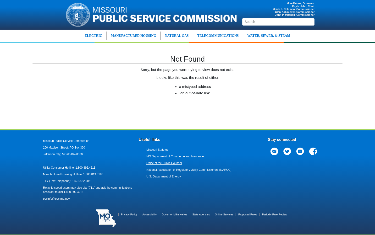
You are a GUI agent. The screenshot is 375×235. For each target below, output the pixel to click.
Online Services (224, 214)
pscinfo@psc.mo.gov (56, 198)
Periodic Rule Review (274, 214)
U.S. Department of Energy (163, 176)
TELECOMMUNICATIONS (218, 35)
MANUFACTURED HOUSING (133, 35)
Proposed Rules (247, 214)
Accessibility (149, 214)
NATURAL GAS (177, 35)
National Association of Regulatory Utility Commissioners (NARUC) (188, 169)
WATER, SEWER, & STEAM (268, 35)
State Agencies (201, 214)
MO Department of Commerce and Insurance (175, 156)
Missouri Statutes (157, 149)
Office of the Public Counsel (164, 163)
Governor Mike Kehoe (174, 214)
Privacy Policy (129, 214)
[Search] (278, 22)
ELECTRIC (93, 35)
